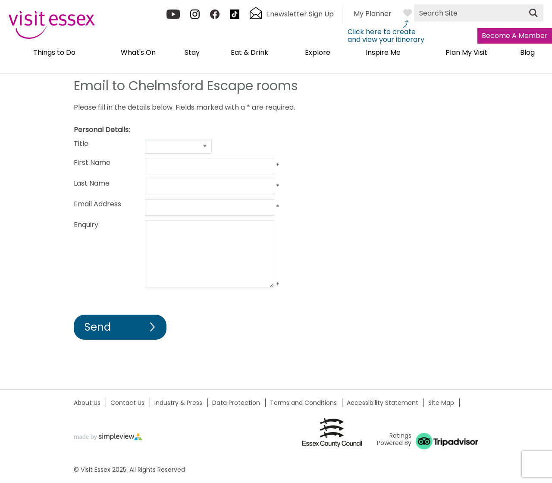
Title (81, 143)
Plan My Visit (466, 53)
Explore (317, 53)
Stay (192, 53)
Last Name (92, 183)
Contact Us (127, 402)
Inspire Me (383, 53)
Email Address (97, 204)
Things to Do (54, 53)
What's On (138, 53)
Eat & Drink (249, 53)
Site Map (441, 402)
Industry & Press (178, 402)
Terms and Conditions (303, 402)
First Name (92, 162)
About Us (87, 402)
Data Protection (236, 402)
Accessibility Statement (382, 402)
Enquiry (86, 225)
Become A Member (515, 36)
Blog (527, 53)
